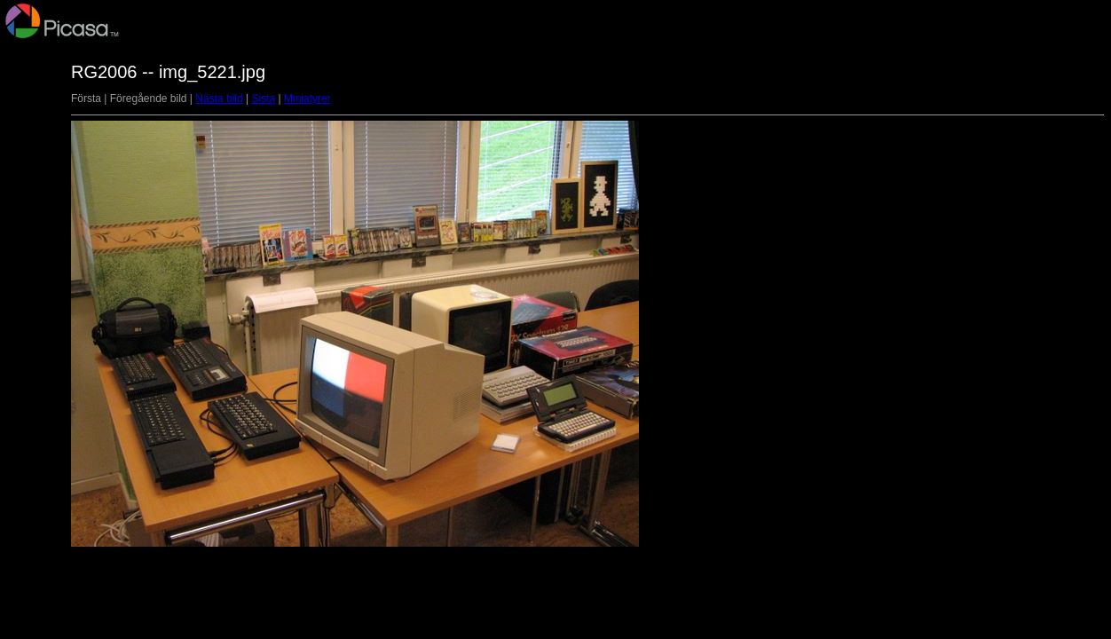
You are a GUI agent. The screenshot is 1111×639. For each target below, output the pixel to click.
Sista (263, 98)
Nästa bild (218, 98)
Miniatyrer (307, 98)
